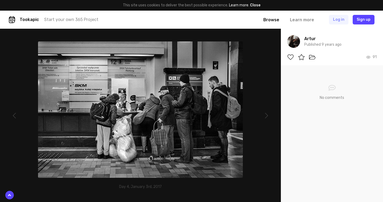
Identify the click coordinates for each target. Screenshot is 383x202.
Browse (271, 19)
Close (255, 5)
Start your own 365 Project (71, 19)
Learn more (238, 5)
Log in (338, 19)
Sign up (363, 19)
